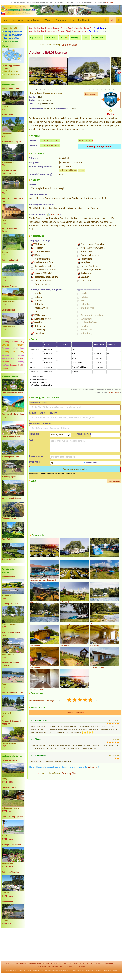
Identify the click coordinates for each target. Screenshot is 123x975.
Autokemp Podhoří (10, 260)
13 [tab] (85, 90)
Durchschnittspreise (12, 74)
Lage (85, 37)
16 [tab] (97, 90)
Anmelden (61, 19)
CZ (105, 20)
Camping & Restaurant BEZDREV (11, 723)
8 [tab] (65, 90)
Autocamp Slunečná (10, 872)
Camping (8, 963)
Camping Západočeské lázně (79, 28)
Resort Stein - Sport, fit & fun (12, 200)
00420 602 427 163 (49, 140)
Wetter (47, 19)
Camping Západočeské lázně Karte (72, 31)
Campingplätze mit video (11, 66)
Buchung (74, 37)
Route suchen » (91, 94)
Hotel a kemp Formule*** (12, 393)
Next (119, 73)
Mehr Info (109, 2)
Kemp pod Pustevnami (11, 844)
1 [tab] (36, 90)
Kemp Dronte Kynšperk (11, 141)
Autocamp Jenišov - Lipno (12, 692)
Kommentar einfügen (75, 713)
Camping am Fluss (11, 38)
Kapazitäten (35, 37)
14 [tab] (89, 90)
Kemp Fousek (7, 901)
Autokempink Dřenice (11, 88)
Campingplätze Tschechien (17, 971)
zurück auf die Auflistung (50, 44)
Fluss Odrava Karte (96, 31)
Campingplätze (34, 963)
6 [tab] (57, 90)
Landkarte (18, 19)
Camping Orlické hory (13, 351)
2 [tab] (40, 90)
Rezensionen (98, 37)
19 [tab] (109, 90)
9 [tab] (69, 90)
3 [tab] (44, 90)
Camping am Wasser (12, 35)
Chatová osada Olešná (11, 437)
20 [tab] (113, 90)
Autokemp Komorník (10, 518)
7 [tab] (61, 90)
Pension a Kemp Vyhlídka (12, 816)
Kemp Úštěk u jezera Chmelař (10, 664)
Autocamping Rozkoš (10, 457)
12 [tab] (81, 90)
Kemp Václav (7, 114)
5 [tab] (52, 90)
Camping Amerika (9, 286)
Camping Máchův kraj (13, 341)
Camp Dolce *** (8, 539)
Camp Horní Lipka (9, 760)
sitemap (93, 963)
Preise (63, 37)
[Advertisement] (13, 944)
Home (6, 19)
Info (72, 19)
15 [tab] (93, 90)
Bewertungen (33, 19)
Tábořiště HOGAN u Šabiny (10, 230)
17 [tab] (101, 90)
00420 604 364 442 (49, 145)
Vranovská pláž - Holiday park (12, 634)
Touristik (55, 214)
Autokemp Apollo (9, 477)
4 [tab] (48, 90)
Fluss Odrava (99, 28)
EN (119, 20)
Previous (30, 73)
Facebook (45, 963)
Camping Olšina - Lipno (11, 603)
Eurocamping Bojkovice (11, 498)
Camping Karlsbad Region (40, 28)
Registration (83, 963)
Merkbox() (84, 19)
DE (112, 19)
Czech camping (20, 963)
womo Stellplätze (11, 28)
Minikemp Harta (9, 787)
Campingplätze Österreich (66, 971)
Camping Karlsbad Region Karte (42, 31)
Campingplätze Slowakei (109, 971)
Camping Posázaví (13, 345)
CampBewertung (10, 71)
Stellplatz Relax (8, 310)
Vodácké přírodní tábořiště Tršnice (9, 172)
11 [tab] (77, 90)
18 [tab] (105, 90)
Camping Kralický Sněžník (12, 367)
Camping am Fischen (12, 31)
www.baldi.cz (84, 140)
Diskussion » (93, 767)
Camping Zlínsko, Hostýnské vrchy (12, 357)
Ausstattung (50, 37)
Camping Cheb (59, 28)
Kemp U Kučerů (8, 559)
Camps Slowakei (10, 41)
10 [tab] (73, 90)
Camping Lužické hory (13, 348)
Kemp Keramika (8, 576)
